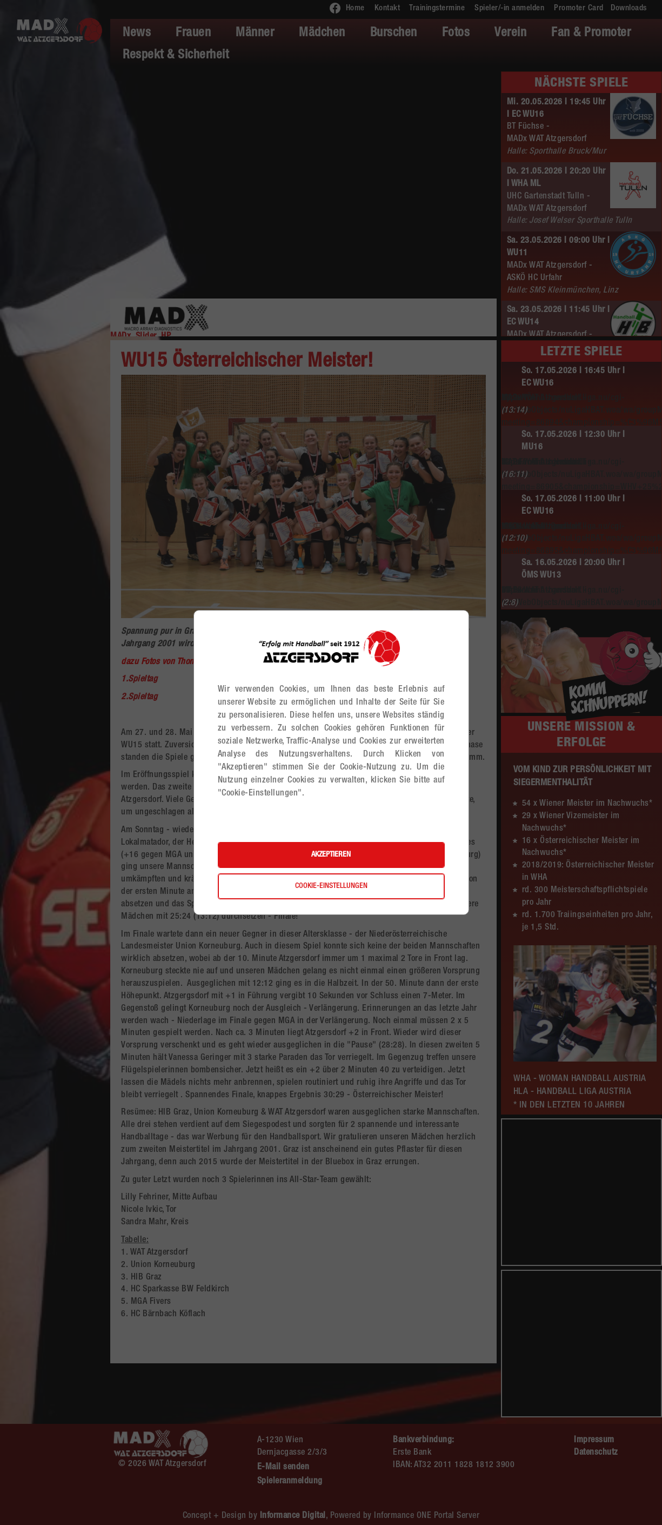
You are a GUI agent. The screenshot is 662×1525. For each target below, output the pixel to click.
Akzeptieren (331, 855)
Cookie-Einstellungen (331, 886)
